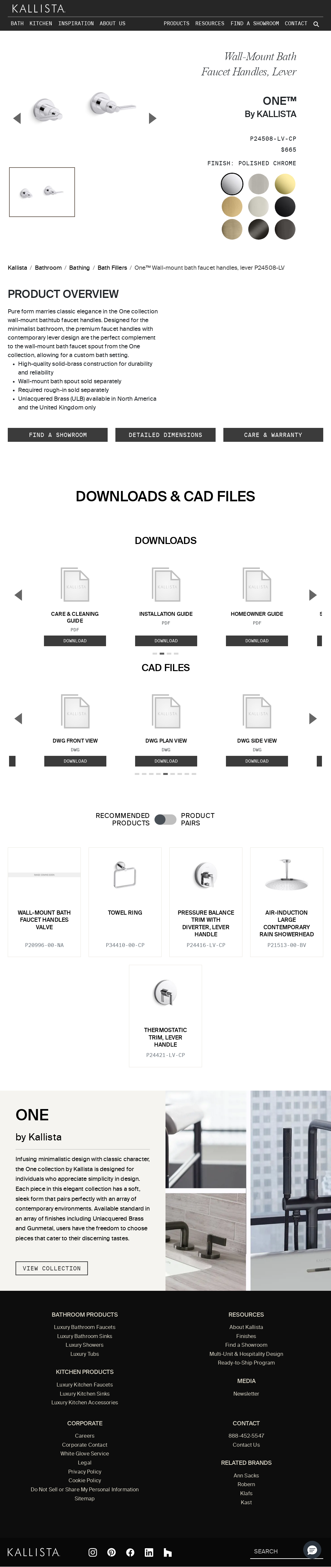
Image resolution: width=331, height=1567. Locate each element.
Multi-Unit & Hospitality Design (246, 1354)
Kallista (17, 268)
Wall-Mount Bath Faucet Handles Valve (44, 920)
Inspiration (76, 23)
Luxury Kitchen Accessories (84, 1403)
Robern (246, 1484)
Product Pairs (197, 820)
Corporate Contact (84, 1445)
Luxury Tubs (84, 1354)
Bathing (79, 268)
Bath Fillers (112, 268)
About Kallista (246, 1327)
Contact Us (246, 1445)
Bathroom (48, 268)
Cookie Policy (85, 1481)
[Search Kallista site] (316, 24)
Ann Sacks (246, 1476)
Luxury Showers (84, 1345)
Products (176, 23)
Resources (209, 23)
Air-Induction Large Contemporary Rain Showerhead (287, 924)
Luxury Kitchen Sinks (85, 1394)
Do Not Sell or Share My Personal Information (85, 1490)
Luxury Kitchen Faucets (84, 1385)
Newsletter (246, 1394)
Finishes (246, 1336)
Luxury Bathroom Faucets (84, 1327)
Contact (296, 23)
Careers (84, 1436)
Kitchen (40, 23)
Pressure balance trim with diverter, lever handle (206, 924)
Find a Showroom (254, 23)
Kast (246, 1503)
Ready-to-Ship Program (246, 1363)
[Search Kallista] (277, 1552)
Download (75, 640)
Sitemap (85, 1499)
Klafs (246, 1493)
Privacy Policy (84, 1472)
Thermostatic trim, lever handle (165, 1038)
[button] (312, 1550)
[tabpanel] (165, 953)
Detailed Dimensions (165, 434)
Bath (17, 23)
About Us (112, 23)
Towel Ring (125, 913)
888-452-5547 (246, 1436)
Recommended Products (123, 820)
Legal (84, 1463)
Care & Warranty (273, 434)
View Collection (52, 1268)
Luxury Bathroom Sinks (84, 1336)
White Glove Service (84, 1454)
